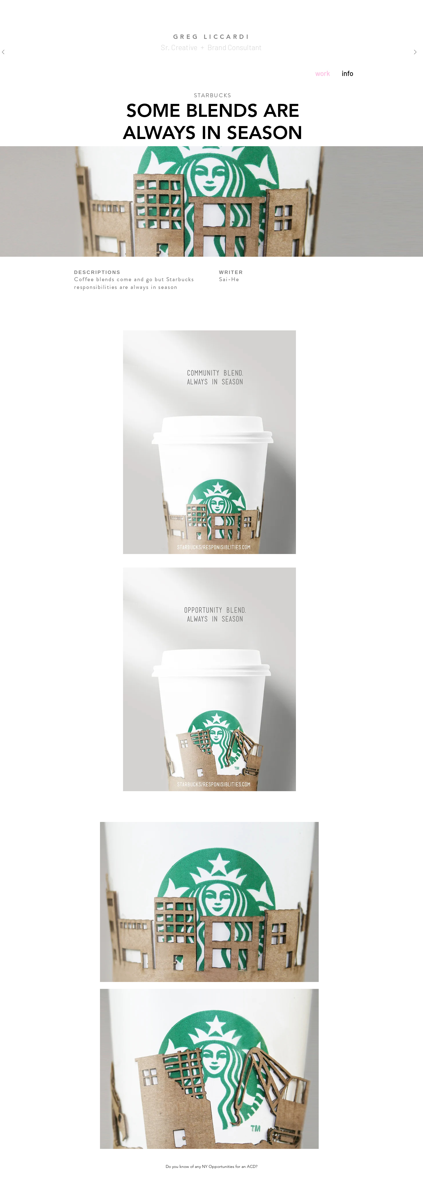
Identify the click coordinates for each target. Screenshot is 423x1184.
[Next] (415, 52)
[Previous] (3, 52)
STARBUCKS (212, 95)
